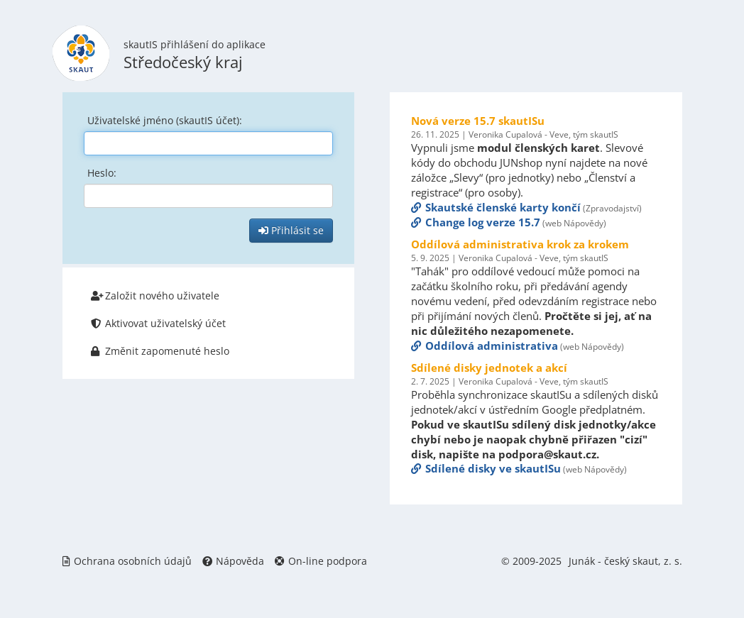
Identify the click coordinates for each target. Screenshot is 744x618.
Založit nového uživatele (155, 295)
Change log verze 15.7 (475, 222)
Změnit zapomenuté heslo (160, 351)
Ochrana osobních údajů (127, 561)
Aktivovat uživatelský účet (158, 323)
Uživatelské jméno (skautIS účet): (164, 120)
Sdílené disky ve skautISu (486, 468)
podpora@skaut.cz (547, 454)
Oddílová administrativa (484, 345)
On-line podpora (321, 561)
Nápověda (233, 561)
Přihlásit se (291, 230)
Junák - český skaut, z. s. (625, 561)
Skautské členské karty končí (496, 207)
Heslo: (101, 173)
